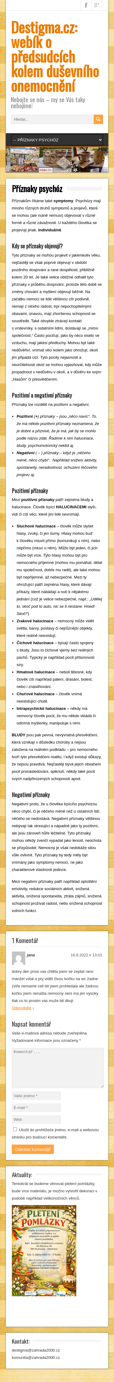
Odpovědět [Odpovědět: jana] (21, 1008)
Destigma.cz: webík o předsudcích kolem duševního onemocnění (55, 56)
